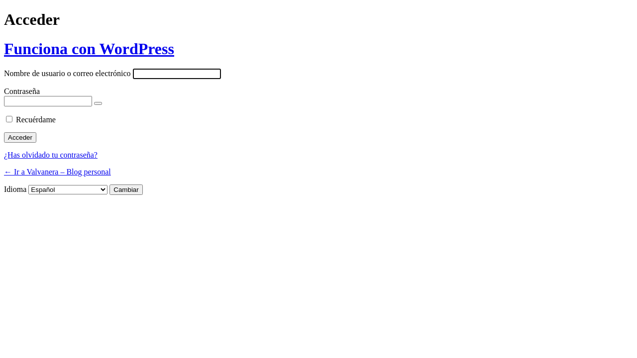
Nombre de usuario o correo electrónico (67, 73)
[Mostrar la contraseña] (98, 103)
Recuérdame (36, 119)
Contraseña (22, 91)
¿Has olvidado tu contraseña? (51, 155)
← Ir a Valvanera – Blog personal (57, 172)
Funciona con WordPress (89, 49)
